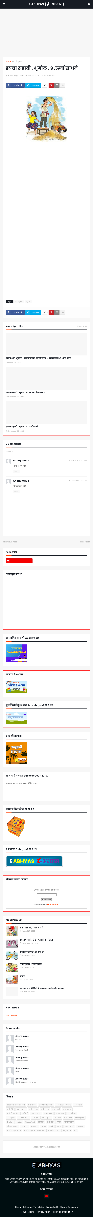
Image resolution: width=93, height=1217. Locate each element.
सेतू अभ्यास (67, 1130)
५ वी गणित (31, 1105)
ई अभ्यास (50, 1122)
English (10, 1122)
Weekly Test (30, 1122)
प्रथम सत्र (24, 1126)
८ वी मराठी (68, 1118)
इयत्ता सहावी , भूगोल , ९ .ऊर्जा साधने (22, 426)
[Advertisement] (46, 33)
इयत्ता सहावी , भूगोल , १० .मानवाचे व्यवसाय (25, 392)
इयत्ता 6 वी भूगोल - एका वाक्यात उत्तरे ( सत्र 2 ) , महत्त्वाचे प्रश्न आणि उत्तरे (38, 358)
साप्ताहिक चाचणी (53, 1130)
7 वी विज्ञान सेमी (23, 1118)
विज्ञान (59, 1126)
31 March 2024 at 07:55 (78, 460)
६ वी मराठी (56, 1109)
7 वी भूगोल (11, 1118)
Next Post (84, 541)
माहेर (22, 976)
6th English (36, 1113)
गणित (59, 1122)
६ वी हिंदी (25, 1113)
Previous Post (10, 541)
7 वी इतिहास (72, 1113)
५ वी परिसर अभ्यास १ (46, 1105)
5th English (21, 1109)
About (32, 1212)
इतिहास (40, 1122)
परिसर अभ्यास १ (12, 1126)
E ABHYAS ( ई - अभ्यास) (46, 4)
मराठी (51, 1126)
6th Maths (48, 1113)
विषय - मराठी (69, 1126)
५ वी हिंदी (10, 1109)
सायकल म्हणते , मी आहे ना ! (32, 952)
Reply (16, 471)
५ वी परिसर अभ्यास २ (64, 1105)
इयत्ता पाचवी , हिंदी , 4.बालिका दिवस (36, 940)
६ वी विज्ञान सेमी (12, 1113)
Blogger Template (69, 1207)
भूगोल (28, 302)
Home (9, 61)
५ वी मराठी (78, 1105)
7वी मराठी (57, 1118)
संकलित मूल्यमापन (14, 1130)
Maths (19, 1122)
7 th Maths (60, 1113)
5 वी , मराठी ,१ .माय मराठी (31, 927)
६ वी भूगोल (17, 61)
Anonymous (22, 1036)
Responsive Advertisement (47, 1146)
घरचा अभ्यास (11, 1015)
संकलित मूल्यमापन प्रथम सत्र (34, 1130)
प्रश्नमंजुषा (34, 1126)
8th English (79, 1118)
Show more (82, 326)
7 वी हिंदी (35, 1118)
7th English (46, 1118)
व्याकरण (80, 1126)
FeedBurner (52, 904)
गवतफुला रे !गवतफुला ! (31, 964)
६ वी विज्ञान (67, 1109)
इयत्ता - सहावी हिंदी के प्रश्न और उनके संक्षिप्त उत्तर (42, 988)
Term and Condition (63, 1212)
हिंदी (75, 1130)
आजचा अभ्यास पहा (24, 791)
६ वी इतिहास (33, 1109)
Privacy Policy (43, 1212)
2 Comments (50, 75)
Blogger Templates (34, 1207)
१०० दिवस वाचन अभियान (16, 1105)
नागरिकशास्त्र (69, 1122)
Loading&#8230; (46, 223)
